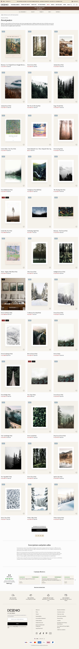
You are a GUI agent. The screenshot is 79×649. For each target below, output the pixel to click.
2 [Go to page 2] (40, 535)
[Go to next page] (43, 536)
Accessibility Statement (41, 618)
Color (33, 11)
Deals (48, 4)
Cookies (59, 620)
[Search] (71, 4)
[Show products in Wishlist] (74, 4)
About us (38, 609)
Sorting (58, 11)
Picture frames (41, 4)
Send (17, 623)
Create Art (34, 4)
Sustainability (38, 616)
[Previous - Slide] (17, 580)
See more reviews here (39, 587)
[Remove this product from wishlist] (23, 60)
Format (42, 11)
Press (37, 612)
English (8, 1)
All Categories (22, 11)
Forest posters (15, 14)
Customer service (61, 612)
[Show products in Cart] (76, 4)
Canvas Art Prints (25, 4)
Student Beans (39, 620)
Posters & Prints (15, 4)
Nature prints (8, 14)
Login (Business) (39, 628)
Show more (39, 530)
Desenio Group (42, 645)
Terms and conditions (61, 616)
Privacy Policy (15, 626)
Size (49, 11)
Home (64, 4)
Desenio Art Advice (61, 609)
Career (37, 614)
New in (52, 4)
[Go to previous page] (36, 536)
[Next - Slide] (75, 580)
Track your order (60, 614)
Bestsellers (59, 4)
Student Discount (39, 622)
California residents (61, 629)
